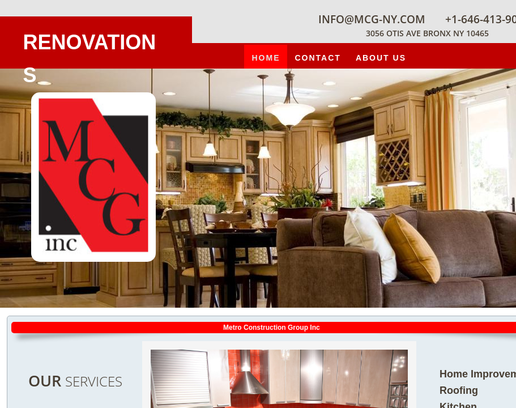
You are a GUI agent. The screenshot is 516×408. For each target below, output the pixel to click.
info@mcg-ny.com (371, 19)
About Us (381, 57)
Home (265, 57)
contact (317, 57)
